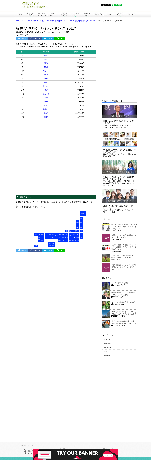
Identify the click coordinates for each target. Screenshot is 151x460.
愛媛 (50, 243)
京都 (60, 234)
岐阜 (66, 237)
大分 (42, 237)
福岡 (42, 234)
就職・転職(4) (108, 344)
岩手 (81, 222)
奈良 (63, 237)
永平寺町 (46, 86)
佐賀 (39, 234)
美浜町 (46, 67)
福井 (66, 234)
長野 (70, 235)
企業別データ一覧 (29, 453)
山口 (47, 235)
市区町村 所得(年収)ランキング (57, 21)
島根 (50, 234)
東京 (77, 240)
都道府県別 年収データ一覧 (35, 21)
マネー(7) (107, 340)
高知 (50, 246)
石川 (66, 231)
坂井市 (46, 82)
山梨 (74, 237)
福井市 (46, 55)
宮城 (81, 227)
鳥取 (53, 234)
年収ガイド (19, 21)
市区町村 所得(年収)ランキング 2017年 (82, 21)
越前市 (46, 78)
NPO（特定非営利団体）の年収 (123, 302)
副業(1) (106, 351)
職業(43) (107, 355)
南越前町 (46, 109)
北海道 (82, 213)
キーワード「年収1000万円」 (105, 449)
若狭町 (46, 98)
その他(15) (107, 347)
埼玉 (77, 237)
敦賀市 (46, 59)
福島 (81, 231)
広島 (50, 237)
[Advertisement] (36, 137)
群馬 (74, 234)
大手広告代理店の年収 (119, 283)
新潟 (76, 231)
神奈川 (74, 240)
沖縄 (36, 246)
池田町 (46, 117)
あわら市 (46, 94)
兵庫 (56, 235)
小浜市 (46, 90)
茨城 (81, 234)
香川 (53, 243)
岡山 (53, 237)
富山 (70, 231)
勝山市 (46, 113)
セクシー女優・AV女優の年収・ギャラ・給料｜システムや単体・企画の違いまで (124, 247)
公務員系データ (64, 449)
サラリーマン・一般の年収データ (34, 449)
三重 (63, 240)
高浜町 (46, 63)
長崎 (36, 234)
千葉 (81, 237)
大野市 (46, 105)
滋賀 (63, 234)
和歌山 (60, 240)
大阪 (60, 237)
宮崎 (42, 240)
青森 (81, 219)
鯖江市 (46, 75)
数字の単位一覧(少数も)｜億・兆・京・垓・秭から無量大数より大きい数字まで (124, 227)
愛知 (66, 240)
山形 (77, 227)
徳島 (53, 246)
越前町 (46, 101)
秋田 (77, 222)
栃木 (77, 234)
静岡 (70, 240)
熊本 (39, 237)
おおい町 (46, 71)
